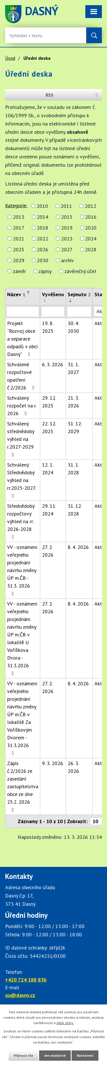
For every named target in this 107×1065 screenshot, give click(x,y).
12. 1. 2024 (47, 468)
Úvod (10, 58)
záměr (19, 271)
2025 (18, 249)
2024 (90, 238)
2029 (18, 260)
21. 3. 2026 (73, 402)
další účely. (65, 1023)
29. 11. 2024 (49, 510)
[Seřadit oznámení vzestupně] (28, 291)
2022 (42, 238)
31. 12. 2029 (75, 427)
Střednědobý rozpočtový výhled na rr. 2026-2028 (20, 521)
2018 (42, 227)
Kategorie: (16, 205)
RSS (73, 95)
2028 (90, 249)
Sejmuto (79, 294)
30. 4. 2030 (73, 327)
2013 (18, 217)
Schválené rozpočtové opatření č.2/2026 (22, 376)
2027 (66, 249)
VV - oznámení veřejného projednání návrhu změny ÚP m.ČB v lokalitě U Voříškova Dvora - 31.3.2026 (22, 638)
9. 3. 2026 (52, 763)
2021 (18, 238)
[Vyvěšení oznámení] (53, 311)
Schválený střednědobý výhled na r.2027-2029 (20, 438)
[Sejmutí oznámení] (79, 311)
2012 (90, 206)
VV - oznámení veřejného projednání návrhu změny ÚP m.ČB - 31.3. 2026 (22, 570)
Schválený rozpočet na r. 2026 (21, 406)
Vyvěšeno (53, 294)
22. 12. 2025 (49, 427)
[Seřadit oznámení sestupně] (28, 294)
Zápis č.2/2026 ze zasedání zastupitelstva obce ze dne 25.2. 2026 (22, 786)
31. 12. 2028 (75, 510)
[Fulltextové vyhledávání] (28, 35)
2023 (66, 238)
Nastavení (85, 1055)
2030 (42, 260)
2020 (90, 227)
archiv (67, 260)
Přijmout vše (23, 1055)
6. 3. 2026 (52, 364)
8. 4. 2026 (78, 547)
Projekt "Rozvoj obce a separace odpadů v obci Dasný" (22, 338)
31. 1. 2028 (73, 468)
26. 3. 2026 (73, 767)
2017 (18, 227)
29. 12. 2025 (49, 402)
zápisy (45, 271)
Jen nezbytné (55, 1055)
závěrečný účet (80, 271)
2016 (90, 217)
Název (16, 294)
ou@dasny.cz (20, 995)
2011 (66, 206)
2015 (66, 217)
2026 (42, 249)
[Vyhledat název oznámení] (22, 311)
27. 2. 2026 (47, 551)
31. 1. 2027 (73, 368)
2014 (42, 217)
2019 (66, 227)
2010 (42, 206)
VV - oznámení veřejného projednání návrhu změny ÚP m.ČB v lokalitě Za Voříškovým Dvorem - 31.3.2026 (22, 718)
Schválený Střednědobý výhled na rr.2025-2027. (21, 479)
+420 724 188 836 (26, 979)
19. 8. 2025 (47, 327)
